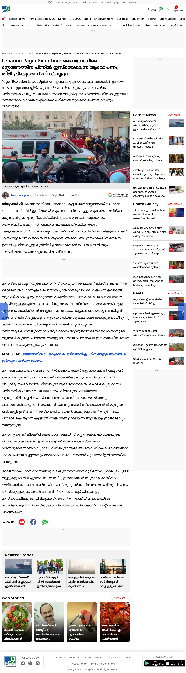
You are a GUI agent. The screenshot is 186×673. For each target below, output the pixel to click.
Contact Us (59, 657)
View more (120, 597)
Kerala (62, 19)
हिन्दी (50, 2)
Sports (152, 19)
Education (138, 19)
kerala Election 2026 (41, 19)
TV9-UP (132, 2)
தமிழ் (116, 2)
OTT (117, 25)
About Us (74, 657)
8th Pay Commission (99, 25)
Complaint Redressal (118, 657)
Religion (127, 25)
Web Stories (13, 597)
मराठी (84, 2)
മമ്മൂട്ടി (172, 25)
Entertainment (103, 19)
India (87, 19)
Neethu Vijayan (21, 195)
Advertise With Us (92, 657)
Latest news (17, 19)
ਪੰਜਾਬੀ (108, 2)
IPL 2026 (75, 19)
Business (122, 19)
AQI (153, 9)
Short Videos (168, 19)
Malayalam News (11, 53)
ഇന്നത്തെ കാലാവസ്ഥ (17, 25)
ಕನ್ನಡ (67, 2)
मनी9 (124, 2)
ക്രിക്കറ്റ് (56, 25)
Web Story (159, 25)
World (27, 53)
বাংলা (101, 2)
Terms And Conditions (102, 663)
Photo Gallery (143, 25)
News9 (59, 2)
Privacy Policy (78, 663)
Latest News (144, 114)
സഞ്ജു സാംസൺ (75, 25)
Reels (138, 292)
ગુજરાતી (93, 2)
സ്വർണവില (41, 25)
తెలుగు (76, 2)
